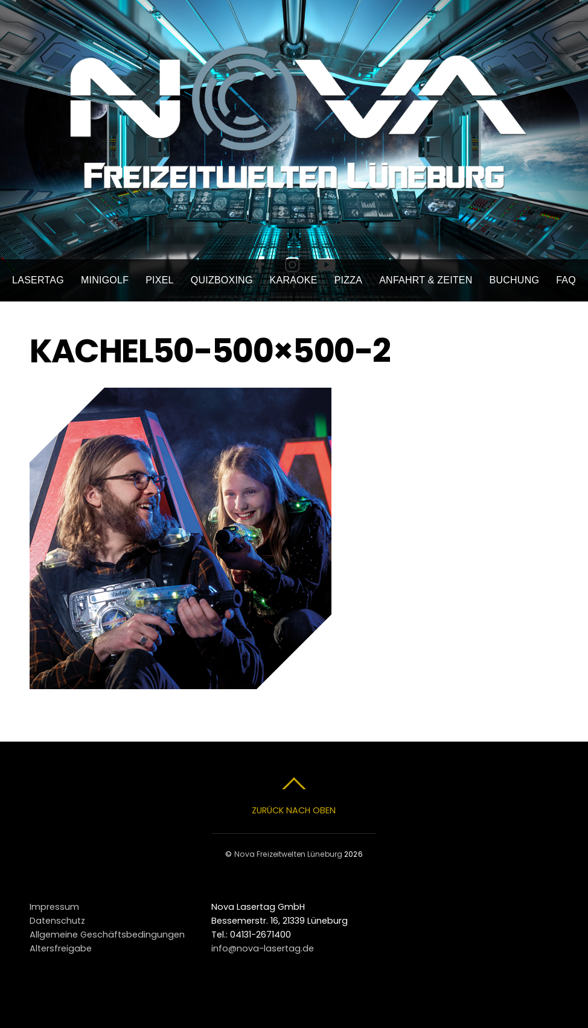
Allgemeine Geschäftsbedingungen (107, 935)
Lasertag (38, 280)
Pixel (159, 280)
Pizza (348, 280)
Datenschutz (57, 921)
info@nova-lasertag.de (262, 948)
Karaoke (294, 280)
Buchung (515, 280)
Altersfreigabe (61, 948)
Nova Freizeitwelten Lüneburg (288, 854)
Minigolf (105, 280)
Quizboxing (222, 280)
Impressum (54, 907)
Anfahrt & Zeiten (425, 280)
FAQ (566, 280)
